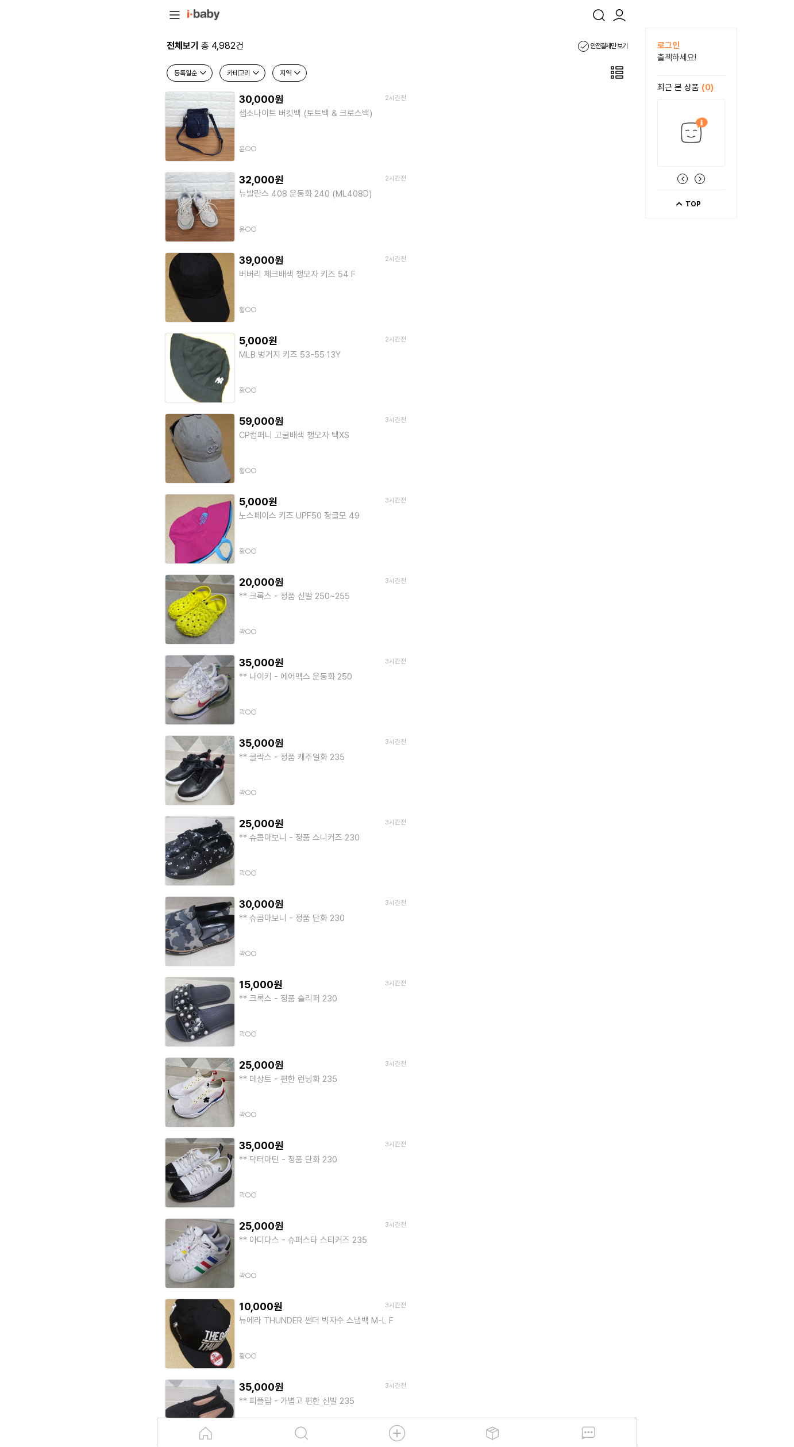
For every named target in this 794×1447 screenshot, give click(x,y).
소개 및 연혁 (281, 1220)
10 (477, 1101)
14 (605, 1101)
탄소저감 (393, 1220)
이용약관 (180, 1284)
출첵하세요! (676, 57)
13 (573, 1101)
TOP (688, 204)
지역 (291, 73)
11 (509, 1101)
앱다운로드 (505, 1220)
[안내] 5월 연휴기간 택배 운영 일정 (266, 1187)
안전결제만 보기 (602, 46)
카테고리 (243, 73)
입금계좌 (301, 1284)
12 (541, 1101)
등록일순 (190, 73)
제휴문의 (268, 1284)
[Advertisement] (94, 200)
